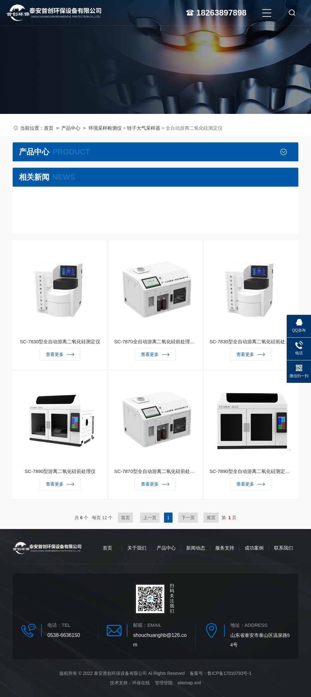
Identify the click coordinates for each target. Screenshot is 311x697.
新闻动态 (195, 548)
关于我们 (136, 548)
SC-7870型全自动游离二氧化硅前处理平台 (155, 471)
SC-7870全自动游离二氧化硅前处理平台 (155, 341)
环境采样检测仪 (105, 128)
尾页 (211, 517)
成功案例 (254, 548)
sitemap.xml (189, 682)
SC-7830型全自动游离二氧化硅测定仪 (60, 341)
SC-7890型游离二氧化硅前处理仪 (60, 471)
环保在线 (141, 682)
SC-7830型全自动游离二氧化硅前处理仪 (251, 341)
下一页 (188, 517)
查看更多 (60, 354)
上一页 (149, 517)
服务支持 (224, 548)
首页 (48, 128)
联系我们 (283, 548)
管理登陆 (164, 682)
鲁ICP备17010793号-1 (229, 673)
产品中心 (70, 128)
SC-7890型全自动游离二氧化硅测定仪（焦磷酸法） (251, 471)
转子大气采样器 (143, 128)
